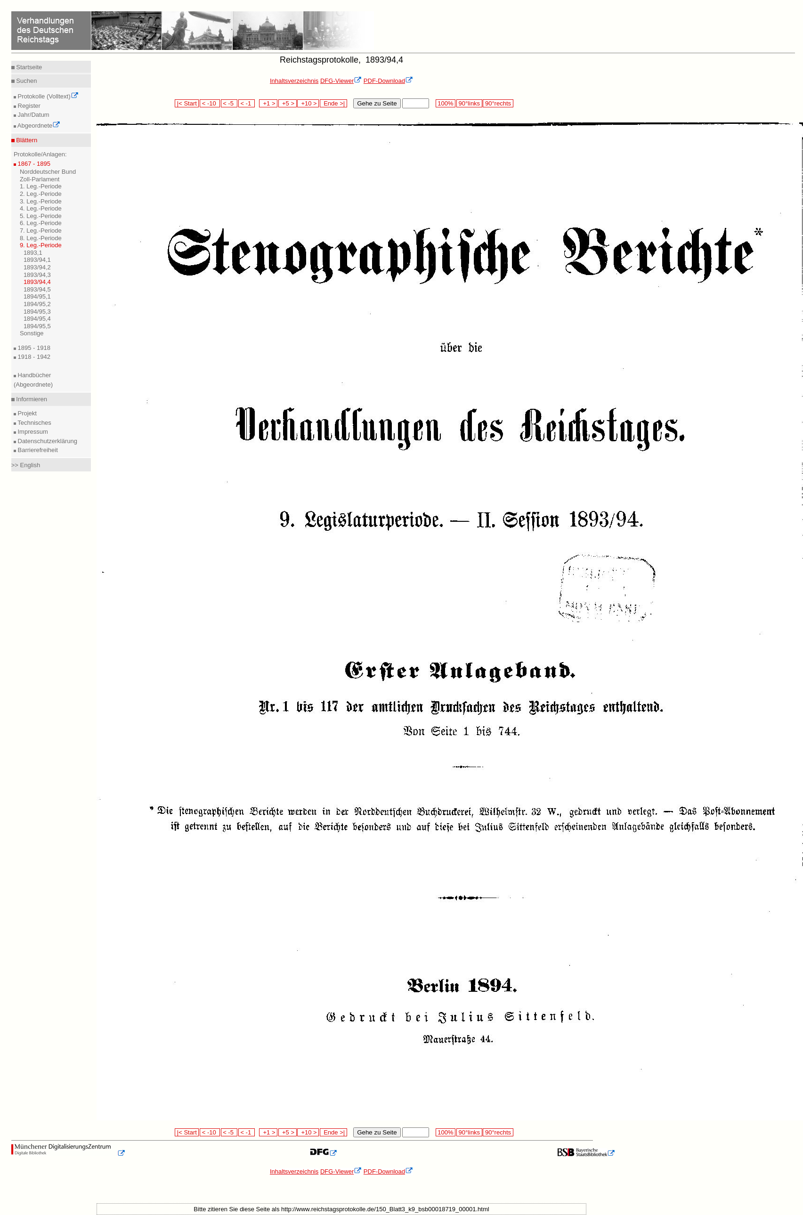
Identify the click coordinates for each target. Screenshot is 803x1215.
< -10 (209, 103)
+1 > (268, 103)
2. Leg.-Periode (41, 193)
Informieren (31, 399)
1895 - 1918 (33, 347)
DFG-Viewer (341, 80)
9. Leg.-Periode (41, 245)
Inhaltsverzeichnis (294, 80)
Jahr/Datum (32, 114)
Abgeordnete (38, 125)
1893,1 (33, 252)
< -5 (229, 103)
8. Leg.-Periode (41, 238)
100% (445, 103)
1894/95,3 (37, 311)
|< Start (186, 103)
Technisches (33, 422)
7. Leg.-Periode (41, 230)
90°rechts (497, 103)
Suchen (26, 80)
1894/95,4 (37, 318)
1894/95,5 (37, 326)
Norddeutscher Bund (48, 171)
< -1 (247, 103)
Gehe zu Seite (377, 103)
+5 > (287, 103)
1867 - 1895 (33, 163)
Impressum (32, 431)
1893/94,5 (37, 289)
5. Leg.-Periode (41, 215)
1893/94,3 (37, 274)
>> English (25, 465)
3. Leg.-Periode (41, 201)
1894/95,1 (37, 296)
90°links (469, 103)
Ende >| (333, 103)
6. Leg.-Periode (41, 223)
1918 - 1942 (33, 356)
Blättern (26, 140)
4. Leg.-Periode (41, 208)
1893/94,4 (37, 281)
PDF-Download (388, 80)
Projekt (26, 413)
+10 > (308, 103)
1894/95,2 (37, 304)
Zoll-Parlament (40, 179)
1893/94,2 (37, 267)
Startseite (28, 67)
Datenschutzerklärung (46, 441)
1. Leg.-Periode (41, 186)
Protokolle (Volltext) (47, 96)
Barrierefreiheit (37, 450)
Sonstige (32, 333)
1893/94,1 (37, 259)
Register (28, 105)
